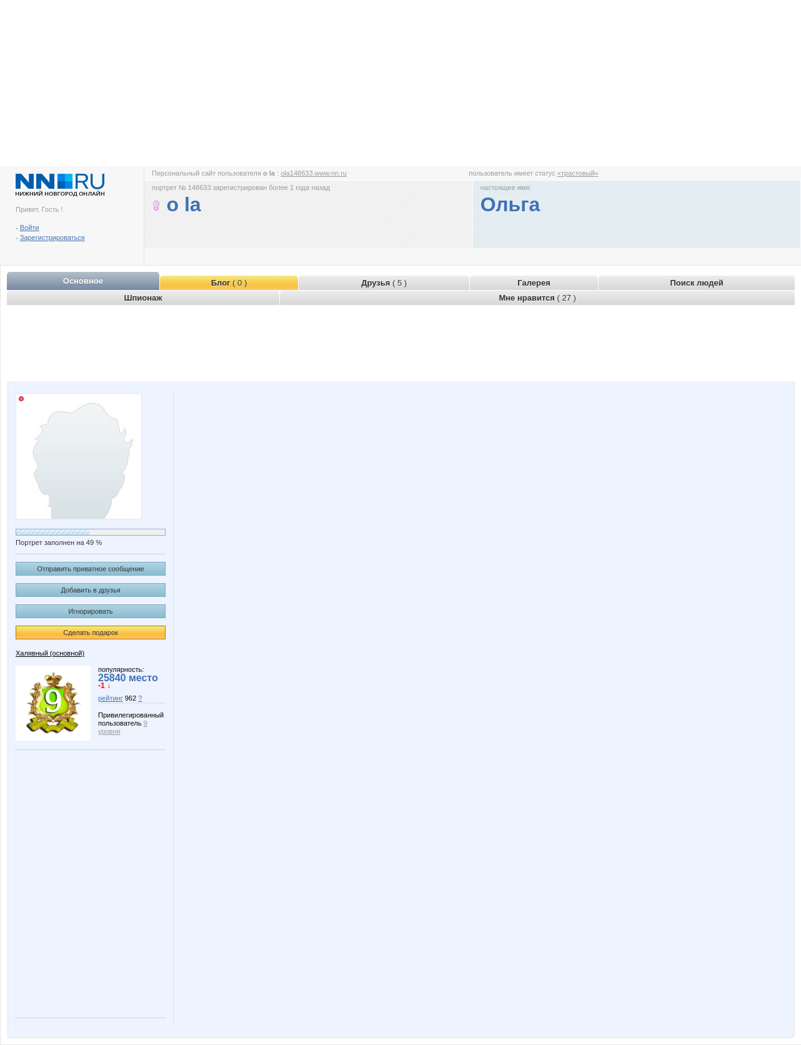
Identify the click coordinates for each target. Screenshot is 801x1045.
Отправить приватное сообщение (90, 568)
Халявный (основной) (50, 653)
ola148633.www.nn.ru (314, 173)
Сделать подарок (90, 632)
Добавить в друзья (90, 590)
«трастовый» (578, 173)
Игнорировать (91, 611)
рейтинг (110, 698)
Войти (29, 227)
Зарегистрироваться (52, 237)
